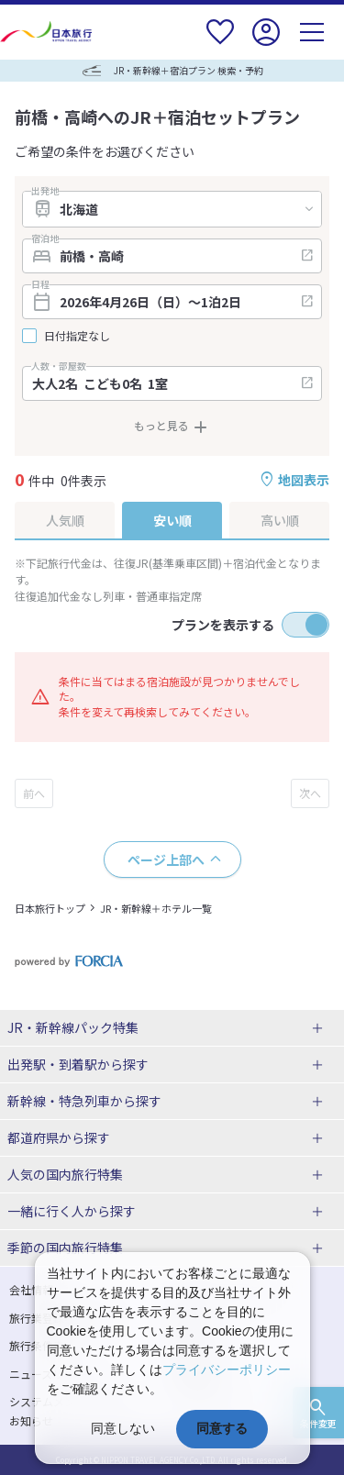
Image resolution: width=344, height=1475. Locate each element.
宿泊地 (45, 238)
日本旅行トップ (50, 908)
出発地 (45, 190)
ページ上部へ (166, 859)
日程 (40, 284)
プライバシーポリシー (226, 1369)
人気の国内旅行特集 (65, 1174)
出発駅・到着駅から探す (78, 1064)
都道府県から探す (58, 1137)
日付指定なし (77, 335)
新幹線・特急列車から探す (84, 1101)
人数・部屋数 (58, 366)
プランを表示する (223, 625)
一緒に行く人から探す (71, 1211)
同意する (222, 1428)
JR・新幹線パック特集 (73, 1027)
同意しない (123, 1428)
